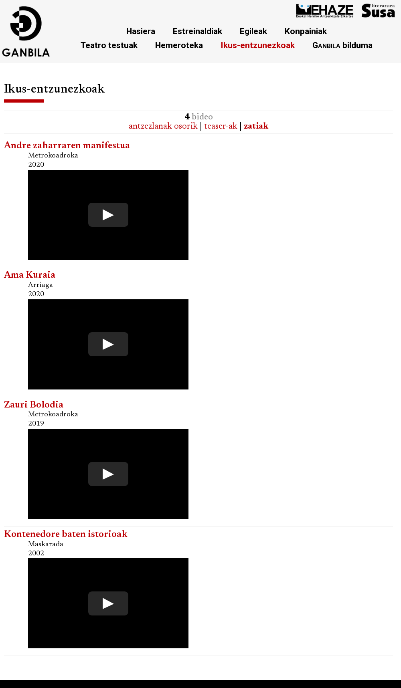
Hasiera (140, 31)
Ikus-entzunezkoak (258, 45)
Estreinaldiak (197, 31)
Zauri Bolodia (33, 405)
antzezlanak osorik (163, 126)
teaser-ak (220, 126)
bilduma (342, 45)
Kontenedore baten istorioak (66, 534)
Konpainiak (306, 31)
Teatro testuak (109, 45)
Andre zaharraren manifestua (67, 146)
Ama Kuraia (29, 275)
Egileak (253, 31)
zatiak (256, 126)
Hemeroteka (179, 45)
